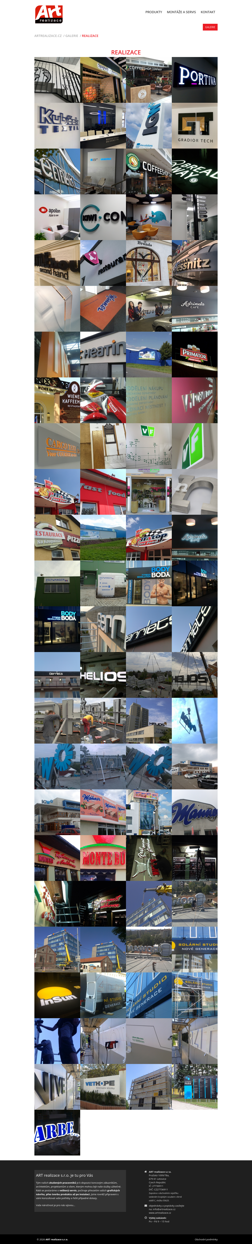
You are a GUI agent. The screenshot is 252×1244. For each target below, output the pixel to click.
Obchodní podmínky (206, 1239)
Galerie (210, 27)
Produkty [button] (153, 12)
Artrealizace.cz (48, 36)
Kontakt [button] (208, 12)
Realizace (90, 36)
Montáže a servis (181, 12)
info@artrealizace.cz (164, 1209)
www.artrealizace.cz (160, 1212)
